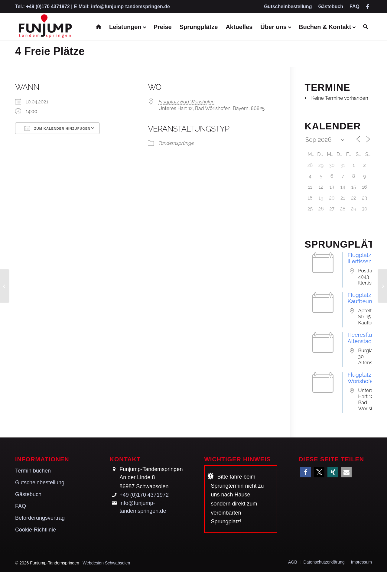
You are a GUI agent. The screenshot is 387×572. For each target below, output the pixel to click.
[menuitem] (288, 6)
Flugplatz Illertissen (360, 258)
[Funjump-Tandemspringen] (44, 27)
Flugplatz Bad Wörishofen (186, 102)
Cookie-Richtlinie (35, 530)
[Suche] (365, 27)
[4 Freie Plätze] (4, 286)
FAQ (354, 6)
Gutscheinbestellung (288, 6)
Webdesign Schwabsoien (106, 563)
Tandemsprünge (176, 143)
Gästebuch (330, 6)
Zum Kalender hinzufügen (57, 128)
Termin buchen (33, 471)
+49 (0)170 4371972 (48, 6)
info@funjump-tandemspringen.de (130, 6)
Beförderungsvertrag (40, 518)
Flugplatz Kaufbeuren (362, 298)
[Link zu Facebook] (367, 6)
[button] (305, 472)
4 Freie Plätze (50, 51)
